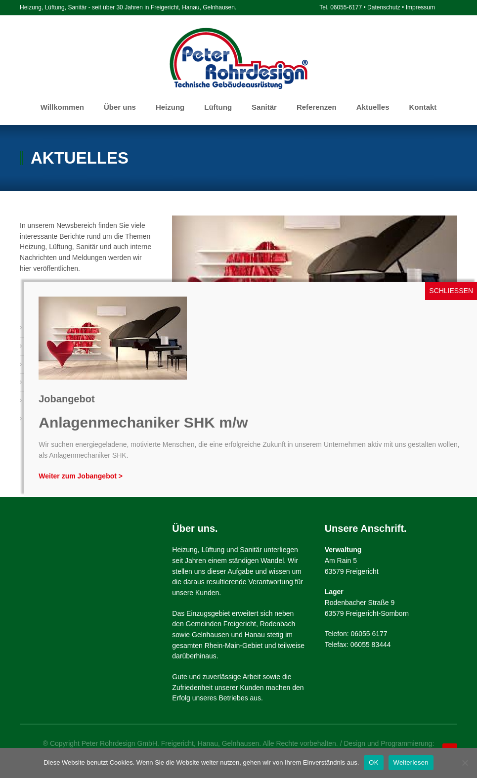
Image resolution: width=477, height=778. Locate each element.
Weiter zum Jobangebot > (81, 476)
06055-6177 (346, 7)
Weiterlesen (411, 762)
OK (373, 762)
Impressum (420, 7)
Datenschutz (383, 7)
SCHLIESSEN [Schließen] (451, 291)
